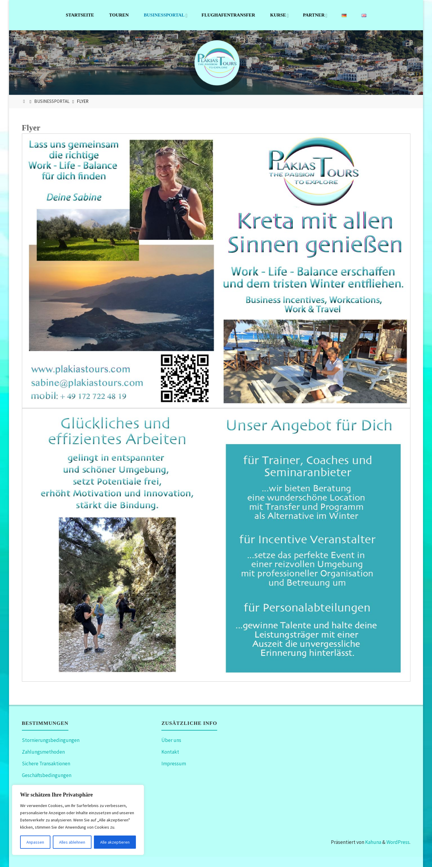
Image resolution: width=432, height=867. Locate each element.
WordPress (398, 842)
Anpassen (35, 842)
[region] (78, 820)
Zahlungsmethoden (43, 752)
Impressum (173, 763)
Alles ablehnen (72, 842)
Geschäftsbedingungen (46, 775)
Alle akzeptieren (115, 842)
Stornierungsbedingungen (51, 740)
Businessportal (52, 101)
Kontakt (170, 752)
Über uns (171, 740)
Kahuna (372, 842)
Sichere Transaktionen (46, 763)
